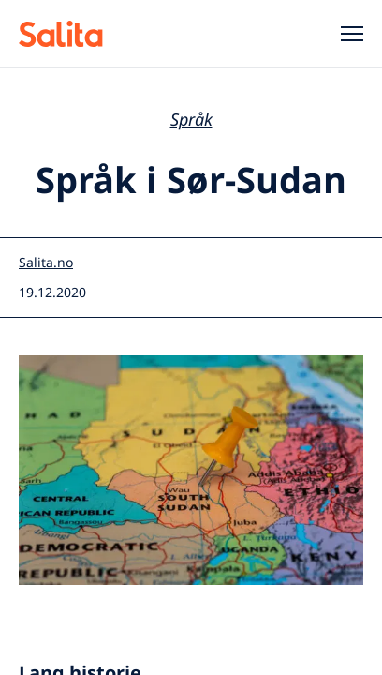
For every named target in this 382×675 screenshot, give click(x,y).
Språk (191, 119)
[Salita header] (86, 34)
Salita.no (46, 262)
